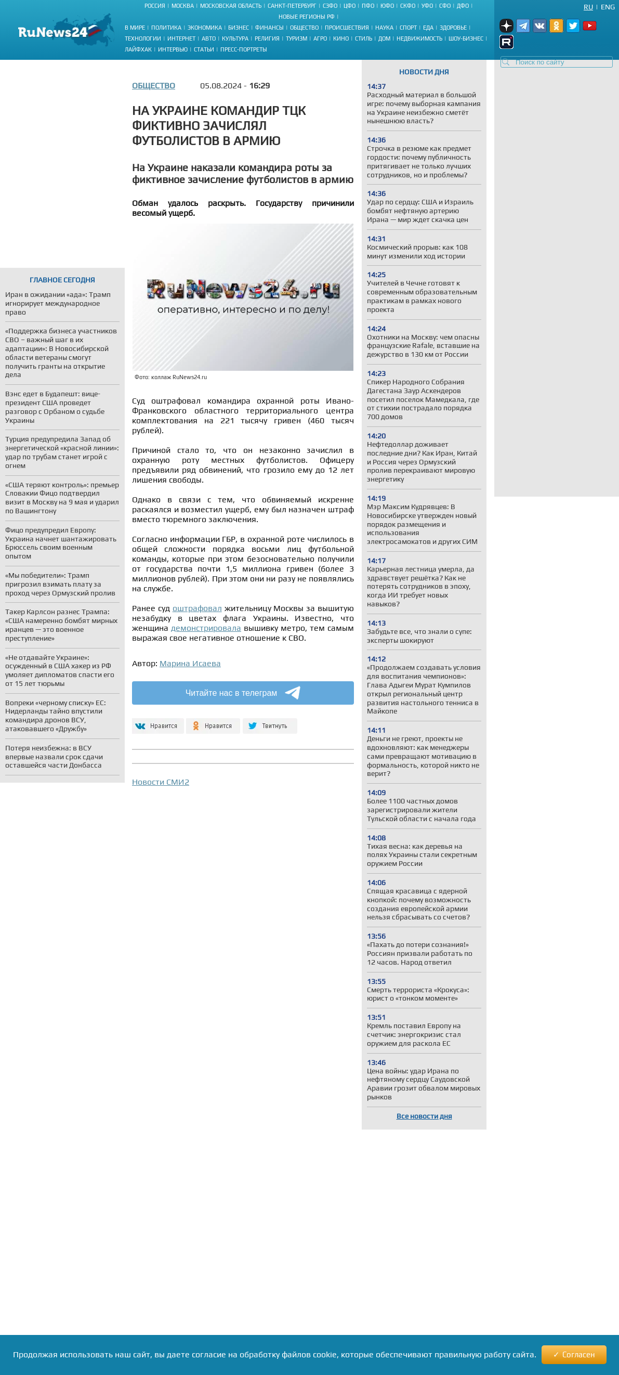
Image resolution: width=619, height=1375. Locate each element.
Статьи (204, 49)
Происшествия (347, 27)
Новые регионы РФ (307, 17)
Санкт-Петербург (292, 6)
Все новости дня (424, 1116)
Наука (384, 27)
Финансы (269, 27)
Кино (341, 38)
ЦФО (349, 6)
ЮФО (387, 6)
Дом (384, 38)
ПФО (368, 6)
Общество (304, 27)
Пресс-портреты (243, 49)
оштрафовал (197, 608)
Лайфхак (138, 49)
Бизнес (238, 27)
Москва (183, 6)
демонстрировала (206, 628)
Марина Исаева (190, 663)
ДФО (463, 6)
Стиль (363, 38)
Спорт (408, 27)
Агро (320, 38)
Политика (166, 27)
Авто (209, 38)
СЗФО (330, 6)
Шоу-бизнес (466, 38)
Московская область (230, 6)
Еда (428, 27)
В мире (135, 27)
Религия (267, 38)
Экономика (205, 27)
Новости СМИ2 (160, 782)
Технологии (143, 38)
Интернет (181, 38)
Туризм (296, 38)
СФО (445, 6)
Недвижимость (419, 38)
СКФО (407, 6)
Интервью (173, 49)
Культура (235, 38)
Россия (154, 6)
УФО (427, 6)
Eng (608, 7)
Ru (588, 7)
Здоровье (453, 27)
